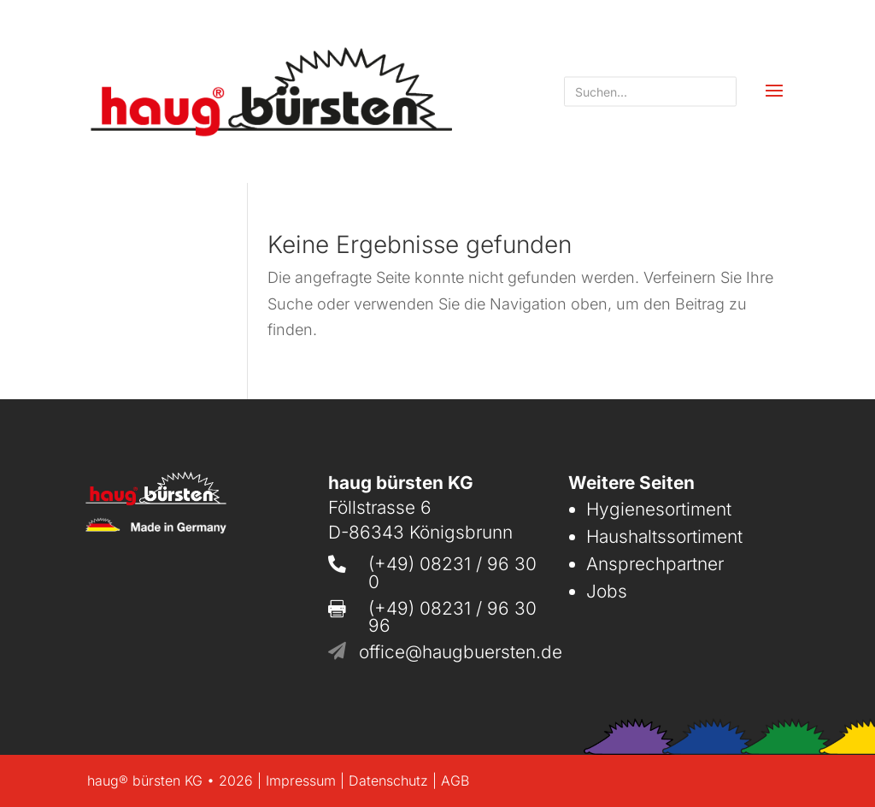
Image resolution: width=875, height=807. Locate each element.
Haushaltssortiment (664, 536)
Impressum (301, 780)
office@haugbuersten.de (460, 652)
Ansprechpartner (655, 563)
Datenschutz (388, 780)
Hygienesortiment (658, 509)
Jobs (606, 591)
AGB (455, 780)
